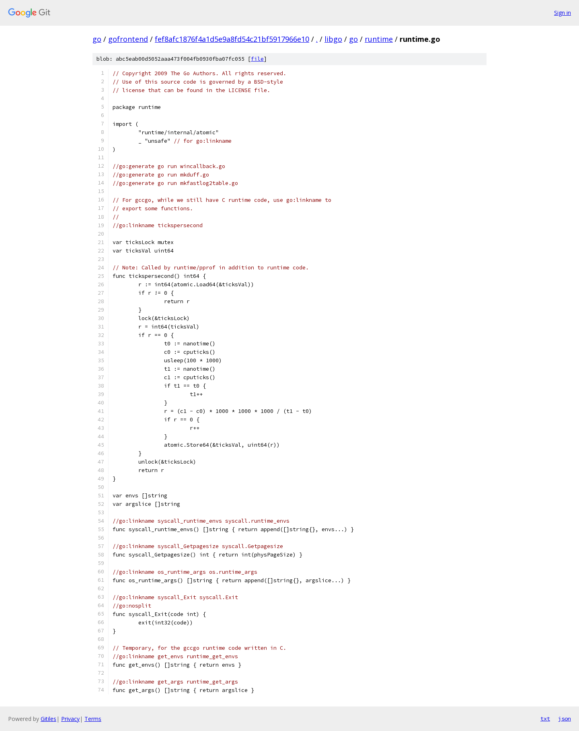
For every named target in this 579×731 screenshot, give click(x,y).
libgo (333, 39)
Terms (92, 719)
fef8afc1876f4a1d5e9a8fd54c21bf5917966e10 (232, 39)
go (96, 39)
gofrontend (128, 39)
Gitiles (48, 719)
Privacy (70, 719)
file (257, 58)
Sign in (562, 12)
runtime (379, 39)
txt (545, 718)
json (564, 718)
